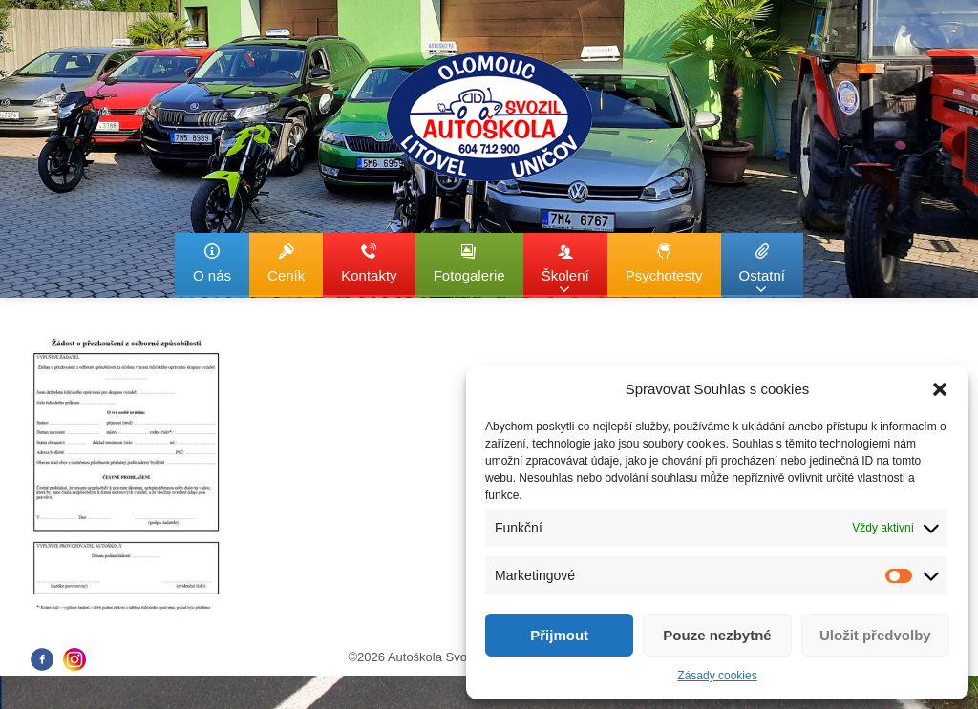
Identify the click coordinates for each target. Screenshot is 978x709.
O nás (212, 262)
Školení (565, 269)
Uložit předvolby (875, 635)
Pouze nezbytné (717, 635)
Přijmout (559, 635)
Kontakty (368, 262)
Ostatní (762, 269)
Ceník (286, 262)
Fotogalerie (469, 262)
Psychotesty (664, 262)
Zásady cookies (716, 675)
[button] (939, 389)
